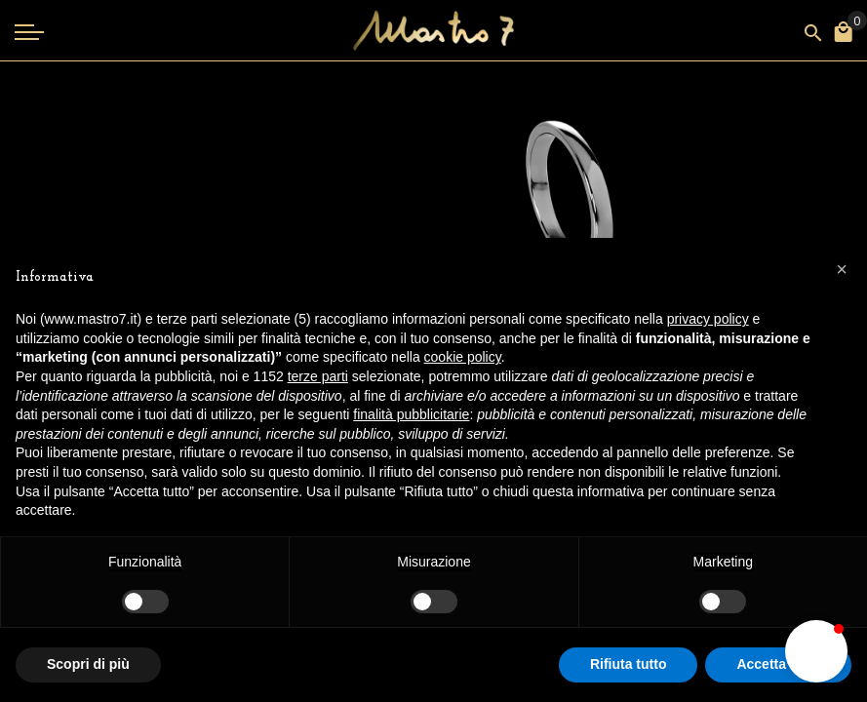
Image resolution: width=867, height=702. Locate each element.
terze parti (318, 376)
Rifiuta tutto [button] (628, 664)
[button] (816, 651)
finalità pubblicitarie (411, 414)
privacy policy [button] (708, 319)
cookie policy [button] (462, 357)
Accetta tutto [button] (778, 664)
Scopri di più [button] (88, 664)
